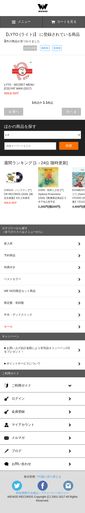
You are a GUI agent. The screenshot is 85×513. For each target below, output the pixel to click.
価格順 (44, 48)
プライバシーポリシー (55, 493)
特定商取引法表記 (27, 493)
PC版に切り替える (49, 476)
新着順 (57, 48)
